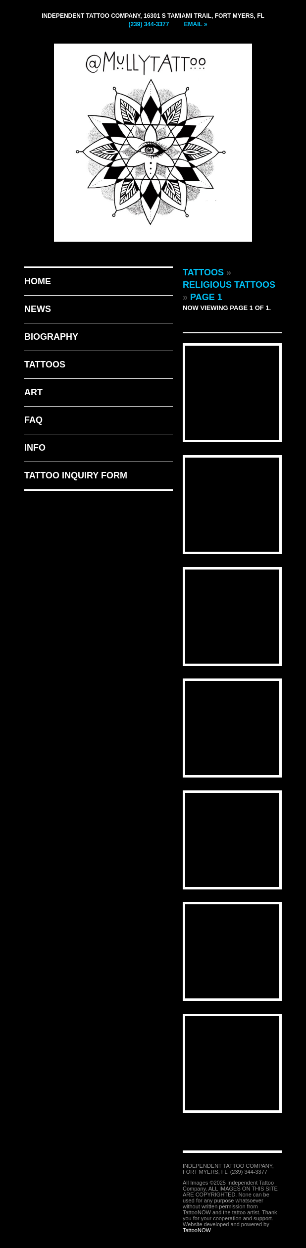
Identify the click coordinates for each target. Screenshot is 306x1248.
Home (37, 281)
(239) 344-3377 (148, 24)
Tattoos (44, 364)
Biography (51, 337)
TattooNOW (197, 1230)
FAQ (33, 420)
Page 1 (206, 297)
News (37, 309)
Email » (195, 24)
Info (35, 448)
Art (33, 392)
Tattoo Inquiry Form (75, 475)
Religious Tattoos (229, 285)
